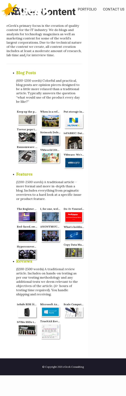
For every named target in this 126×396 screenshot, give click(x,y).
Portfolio (87, 9)
